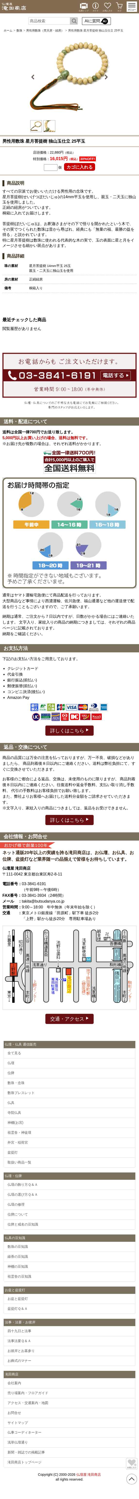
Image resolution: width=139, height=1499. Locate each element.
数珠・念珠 (16, 1083)
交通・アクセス (69, 1018)
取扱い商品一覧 (19, 1162)
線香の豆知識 (18, 1256)
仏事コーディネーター (24, 1432)
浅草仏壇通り (18, 1442)
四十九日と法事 (19, 1331)
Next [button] (106, 77)
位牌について (18, 1214)
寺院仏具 (14, 1113)
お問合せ (14, 1413)
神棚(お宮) (15, 1122)
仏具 (11, 1103)
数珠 (19, 30)
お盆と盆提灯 (18, 1299)
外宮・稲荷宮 (18, 1142)
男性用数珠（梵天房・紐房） (45, 30)
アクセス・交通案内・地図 (28, 1403)
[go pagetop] (131, 1479)
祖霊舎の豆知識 (19, 1276)
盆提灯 (13, 1152)
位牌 (11, 1073)
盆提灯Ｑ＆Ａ (18, 1309)
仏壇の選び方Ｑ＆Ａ (23, 1194)
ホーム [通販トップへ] (8, 30)
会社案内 (14, 1383)
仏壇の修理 (16, 1204)
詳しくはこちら (69, 730)
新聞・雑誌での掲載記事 (26, 1452)
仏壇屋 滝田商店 (88, 1474)
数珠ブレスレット (21, 1093)
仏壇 (11, 1063)
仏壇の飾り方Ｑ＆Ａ (23, 1185)
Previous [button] (34, 77)
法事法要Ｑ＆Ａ (19, 1341)
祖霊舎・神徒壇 (19, 1132)
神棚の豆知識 (18, 1266)
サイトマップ (18, 1423)
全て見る (14, 1053)
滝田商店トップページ (24, 1462)
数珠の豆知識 (18, 1247)
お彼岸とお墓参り (21, 1351)
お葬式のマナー (19, 1361)
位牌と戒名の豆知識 (23, 1224)
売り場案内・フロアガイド (28, 1393)
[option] (70, 77)
